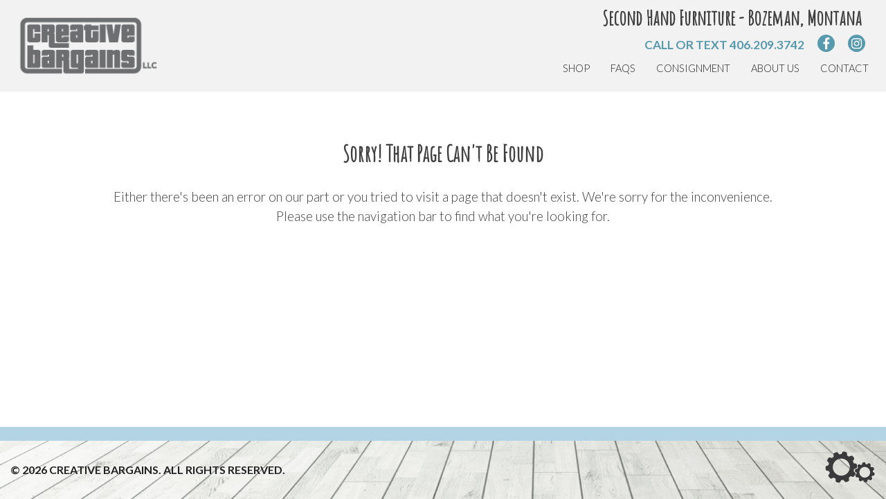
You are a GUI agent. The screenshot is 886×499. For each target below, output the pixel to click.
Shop (576, 68)
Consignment (693, 68)
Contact (844, 68)
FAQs (623, 68)
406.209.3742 (767, 44)
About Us (775, 68)
